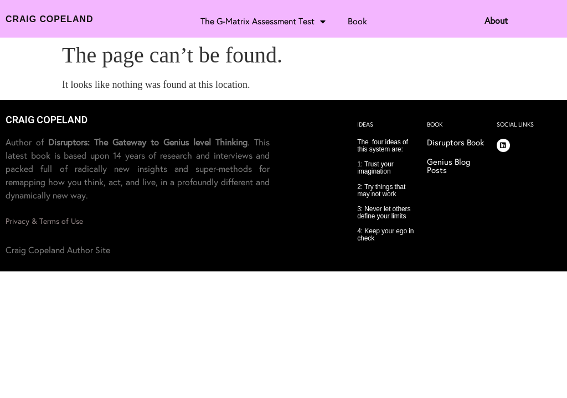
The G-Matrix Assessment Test (263, 22)
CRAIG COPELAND (46, 119)
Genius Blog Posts (448, 166)
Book (357, 21)
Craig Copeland (49, 19)
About (496, 20)
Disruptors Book (455, 143)
